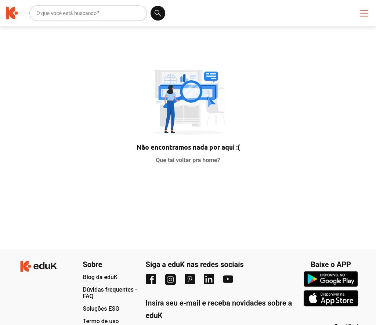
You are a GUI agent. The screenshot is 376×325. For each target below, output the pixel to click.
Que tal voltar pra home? (188, 160)
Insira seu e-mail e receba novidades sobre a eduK (219, 309)
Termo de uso (101, 321)
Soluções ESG (101, 308)
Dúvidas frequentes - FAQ (110, 293)
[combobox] (36, 13)
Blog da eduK (100, 277)
